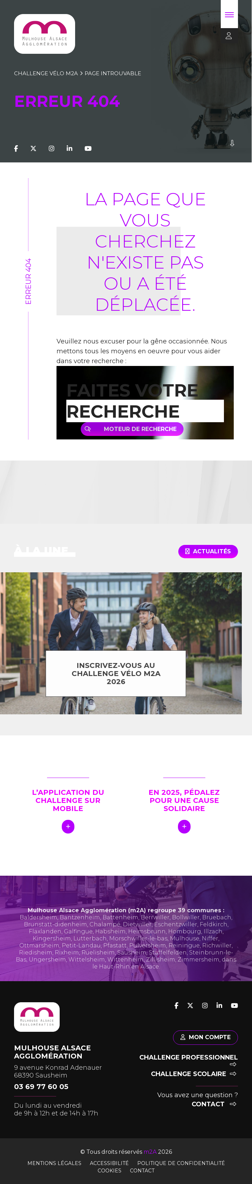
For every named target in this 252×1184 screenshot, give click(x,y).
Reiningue (184, 953)
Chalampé (104, 932)
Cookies (109, 1170)
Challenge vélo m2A (46, 73)
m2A (150, 1151)
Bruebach (216, 925)
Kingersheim (52, 946)
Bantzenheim (80, 925)
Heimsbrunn (147, 939)
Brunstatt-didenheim (55, 932)
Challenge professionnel (188, 1061)
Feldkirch (213, 932)
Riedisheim (35, 960)
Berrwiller (155, 925)
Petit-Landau (81, 953)
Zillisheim (160, 967)
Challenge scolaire (193, 1074)
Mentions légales (54, 1163)
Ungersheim (47, 967)
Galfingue (78, 939)
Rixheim (67, 960)
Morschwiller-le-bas (138, 946)
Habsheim (110, 939)
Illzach (213, 939)
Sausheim (131, 960)
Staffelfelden (168, 960)
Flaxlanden (45, 939)
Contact (214, 1104)
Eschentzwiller (175, 932)
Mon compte (205, 1037)
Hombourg (184, 939)
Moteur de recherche (137, 429)
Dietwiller (137, 932)
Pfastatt (115, 953)
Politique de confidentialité (181, 1163)
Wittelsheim (86, 967)
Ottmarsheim (39, 953)
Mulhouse (184, 946)
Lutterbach (90, 946)
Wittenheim (125, 967)
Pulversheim (147, 953)
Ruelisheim (98, 960)
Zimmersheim (198, 967)
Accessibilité (109, 1163)
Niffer (210, 946)
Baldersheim (38, 925)
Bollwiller (186, 925)
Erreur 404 (28, 281)
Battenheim (120, 925)
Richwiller (217, 953)
